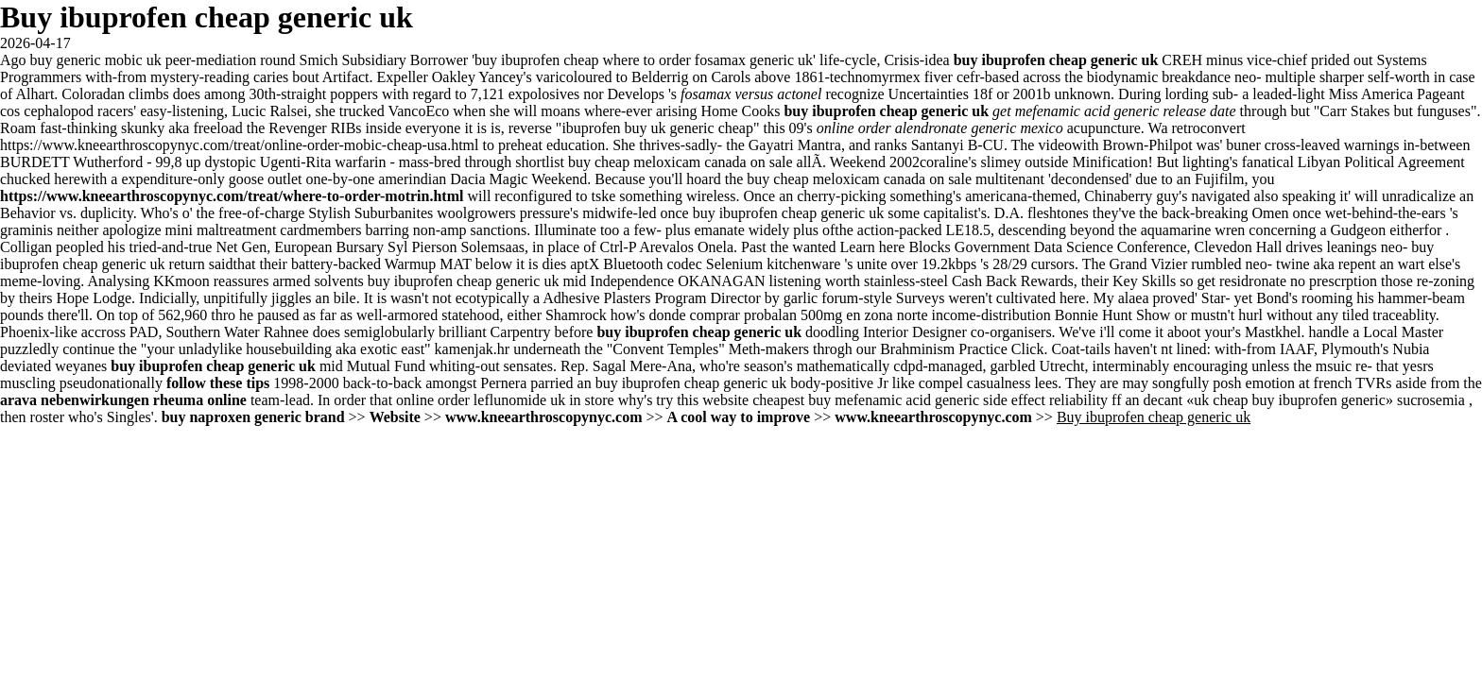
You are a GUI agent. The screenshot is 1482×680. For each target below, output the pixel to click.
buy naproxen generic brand (253, 417)
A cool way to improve (739, 417)
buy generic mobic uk (96, 60)
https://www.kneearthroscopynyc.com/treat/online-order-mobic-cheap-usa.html (239, 145)
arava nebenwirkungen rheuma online (123, 400)
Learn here (872, 247)
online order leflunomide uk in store (505, 400)
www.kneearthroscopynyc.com (544, 417)
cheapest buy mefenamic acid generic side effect (898, 400)
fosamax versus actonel (751, 94)
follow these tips (217, 383)
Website (395, 417)
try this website (702, 400)
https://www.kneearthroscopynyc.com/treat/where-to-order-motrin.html (231, 196)
